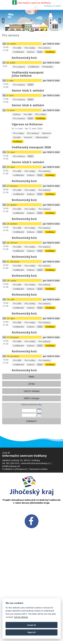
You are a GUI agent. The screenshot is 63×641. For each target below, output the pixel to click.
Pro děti (17, 85)
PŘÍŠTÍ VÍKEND (31, 435)
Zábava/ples (42, 174)
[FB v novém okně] (31, 520)
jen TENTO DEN (51, 81)
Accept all (31, 625)
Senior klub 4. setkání (28, 143)
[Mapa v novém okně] (31, 11)
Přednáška (47, 104)
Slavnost (46, 170)
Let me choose (21, 617)
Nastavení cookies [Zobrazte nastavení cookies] (38, 469)
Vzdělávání (18, 89)
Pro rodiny (30, 85)
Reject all (31, 632)
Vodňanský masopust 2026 (31, 185)
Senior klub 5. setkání (28, 199)
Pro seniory (44, 85)
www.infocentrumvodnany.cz (35, 463)
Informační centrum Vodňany (31, 3)
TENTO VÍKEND (31, 428)
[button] (3, 19)
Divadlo (17, 174)
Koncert (28, 174)
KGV (40, 89)
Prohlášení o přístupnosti (14, 469)
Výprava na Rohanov (27, 162)
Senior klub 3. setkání (28, 128)
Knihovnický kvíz (24, 95)
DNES (31, 413)
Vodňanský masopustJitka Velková (28, 111)
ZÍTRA (31, 421)
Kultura (30, 89)
